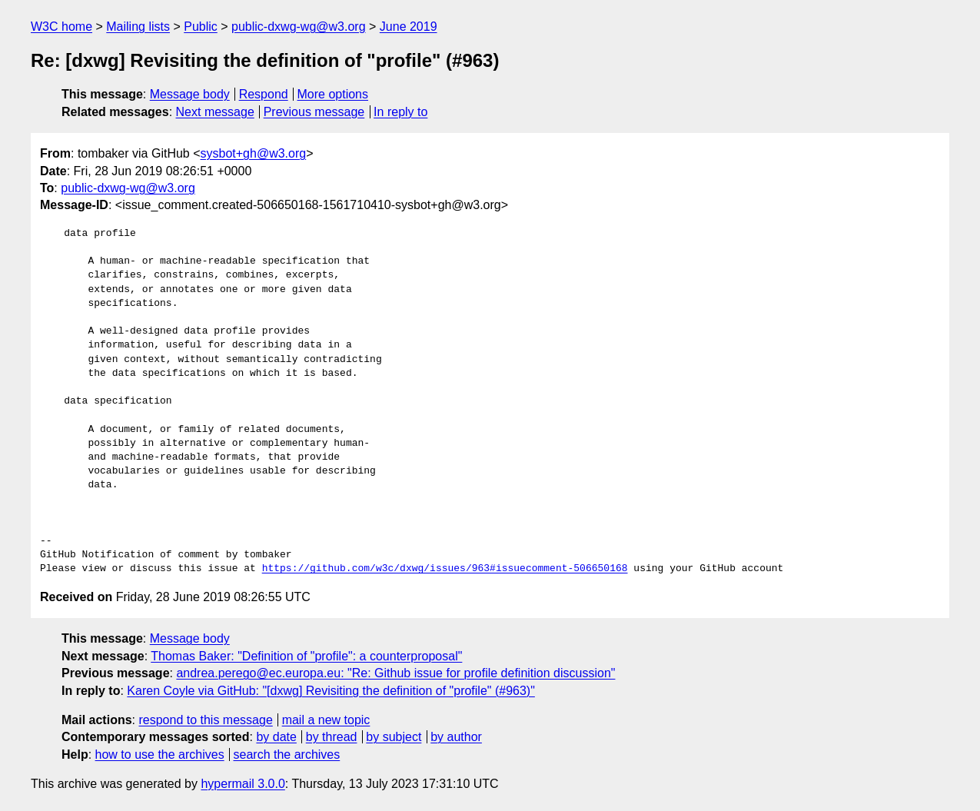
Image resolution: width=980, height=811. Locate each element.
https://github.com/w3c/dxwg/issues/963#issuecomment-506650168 (445, 569)
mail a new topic (326, 719)
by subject (393, 736)
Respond (263, 94)
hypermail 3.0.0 (242, 783)
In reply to (400, 111)
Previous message (314, 111)
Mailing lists (138, 26)
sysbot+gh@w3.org (254, 153)
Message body (190, 94)
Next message (215, 111)
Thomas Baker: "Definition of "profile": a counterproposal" (306, 656)
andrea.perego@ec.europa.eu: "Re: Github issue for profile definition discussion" (395, 673)
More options (333, 94)
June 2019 (408, 26)
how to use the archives (159, 754)
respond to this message (205, 719)
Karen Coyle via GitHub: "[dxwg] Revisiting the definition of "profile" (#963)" (331, 690)
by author (456, 736)
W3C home (61, 26)
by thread (331, 736)
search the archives (287, 754)
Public (201, 26)
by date (276, 736)
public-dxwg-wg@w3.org (298, 26)
